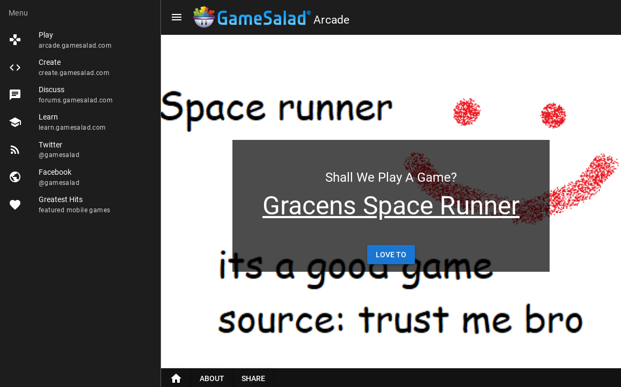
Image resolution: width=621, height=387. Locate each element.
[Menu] (176, 17)
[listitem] (80, 40)
